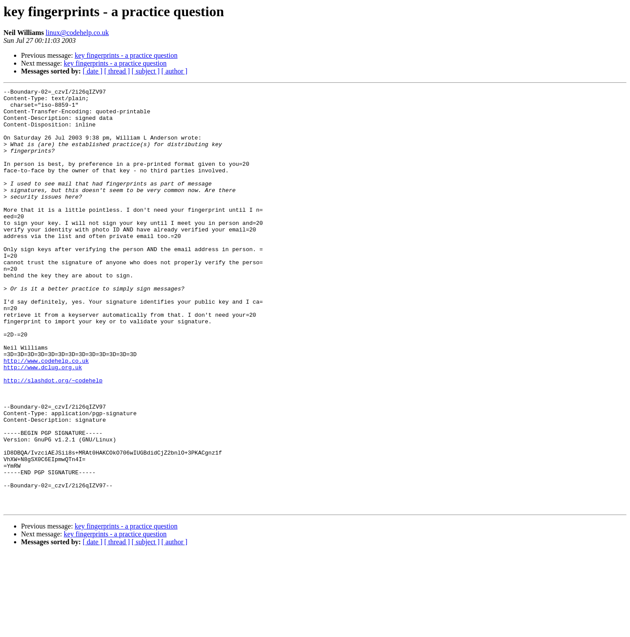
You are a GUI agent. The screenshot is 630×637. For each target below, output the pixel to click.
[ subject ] (146, 71)
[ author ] (174, 71)
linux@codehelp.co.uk (77, 32)
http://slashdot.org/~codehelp (53, 439)
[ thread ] (117, 71)
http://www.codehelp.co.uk (46, 416)
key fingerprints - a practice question (126, 55)
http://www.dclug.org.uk (43, 423)
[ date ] (92, 71)
